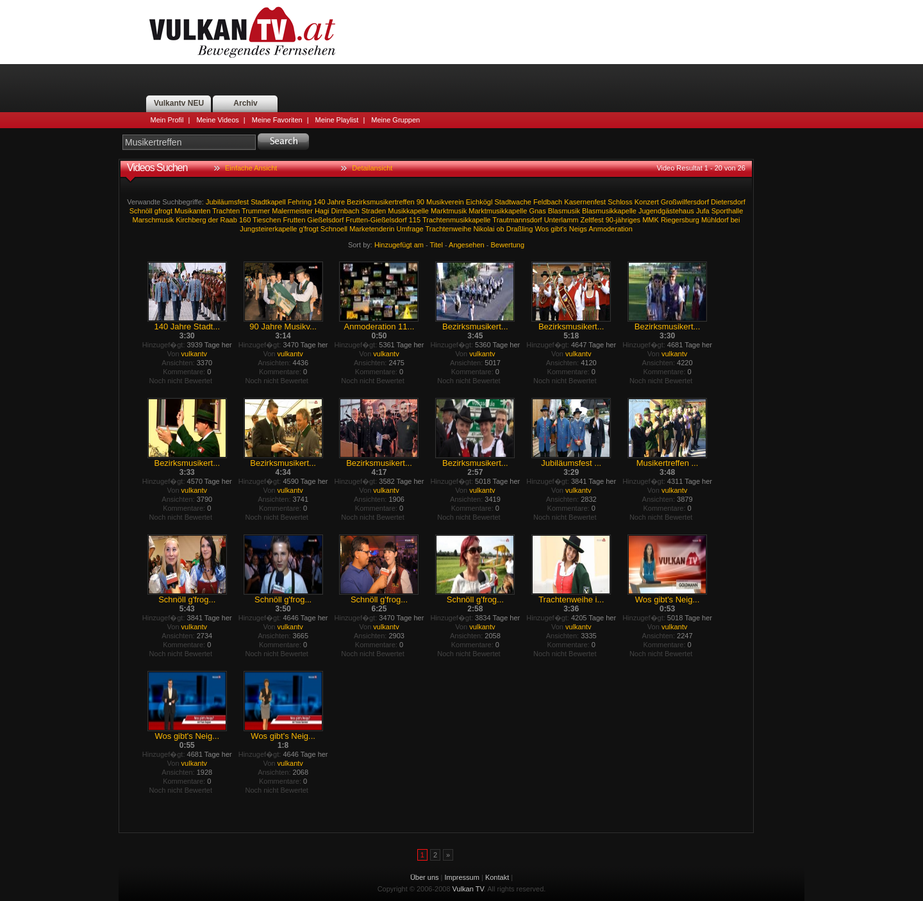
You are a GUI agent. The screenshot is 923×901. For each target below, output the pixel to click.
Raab (228, 220)
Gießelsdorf (325, 220)
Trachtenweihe (449, 229)
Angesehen (467, 245)
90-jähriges (623, 220)
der (213, 220)
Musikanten (192, 211)
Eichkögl (479, 202)
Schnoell (333, 229)
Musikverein (445, 202)
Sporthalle (727, 211)
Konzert (647, 202)
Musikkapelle (408, 211)
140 (319, 202)
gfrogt (163, 211)
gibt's (559, 229)
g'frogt (309, 229)
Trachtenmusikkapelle (456, 220)
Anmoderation (610, 229)
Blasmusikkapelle (609, 211)
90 (420, 202)
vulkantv (194, 354)
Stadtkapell (268, 202)
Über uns (424, 877)
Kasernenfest (585, 202)
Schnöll (141, 211)
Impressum (462, 877)
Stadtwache (512, 202)
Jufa (703, 211)
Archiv (245, 103)
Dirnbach (345, 211)
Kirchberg (191, 220)
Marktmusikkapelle (498, 211)
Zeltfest (592, 220)
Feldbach (547, 202)
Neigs (578, 229)
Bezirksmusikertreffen (381, 202)
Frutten (294, 220)
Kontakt (497, 877)
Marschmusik (153, 220)
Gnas (537, 211)
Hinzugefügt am (399, 245)
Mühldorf (715, 220)
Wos (542, 229)
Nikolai (483, 229)
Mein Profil (167, 120)
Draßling (519, 229)
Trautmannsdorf (517, 220)
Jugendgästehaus (666, 211)
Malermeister (292, 211)
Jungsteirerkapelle (268, 229)
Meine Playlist (337, 120)
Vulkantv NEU (179, 103)
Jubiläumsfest (227, 202)
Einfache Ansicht (251, 168)
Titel (436, 245)
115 (414, 220)
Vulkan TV (242, 32)
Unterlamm (561, 220)
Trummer (256, 211)
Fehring (300, 202)
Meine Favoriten (277, 120)
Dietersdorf (728, 202)
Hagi (322, 211)
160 (245, 220)
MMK (650, 220)
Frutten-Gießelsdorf (375, 220)
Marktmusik (449, 211)
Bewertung (508, 245)
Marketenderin (371, 229)
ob (500, 229)
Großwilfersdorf (685, 202)
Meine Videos (217, 120)
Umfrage (410, 229)
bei (735, 220)
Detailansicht (372, 168)
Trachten (226, 211)
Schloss (620, 202)
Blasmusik (564, 211)
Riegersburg (680, 220)
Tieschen (267, 220)
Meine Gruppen (395, 120)
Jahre (336, 202)
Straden (374, 211)
